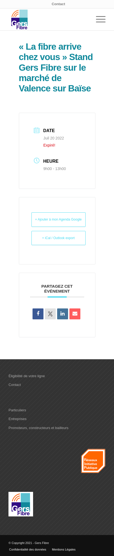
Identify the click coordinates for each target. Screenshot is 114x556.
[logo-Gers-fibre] (47, 19)
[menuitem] (58, 4)
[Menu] (98, 19)
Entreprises (17, 419)
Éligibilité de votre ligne (26, 376)
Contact (58, 4)
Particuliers (17, 410)
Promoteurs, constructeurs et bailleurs (38, 428)
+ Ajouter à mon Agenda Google (58, 219)
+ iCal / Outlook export (58, 238)
